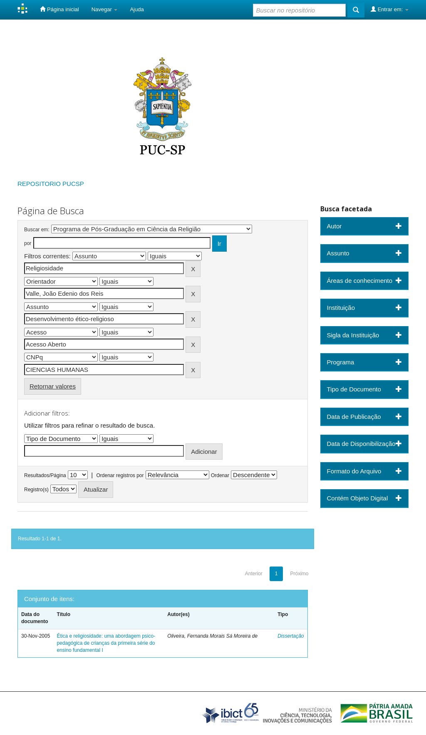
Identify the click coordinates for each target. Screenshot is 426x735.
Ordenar (220, 475)
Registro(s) (36, 489)
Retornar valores (53, 386)
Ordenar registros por (120, 475)
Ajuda (137, 9)
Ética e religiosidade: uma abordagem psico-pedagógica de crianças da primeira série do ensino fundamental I (106, 643)
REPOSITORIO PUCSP (50, 183)
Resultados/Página (45, 475)
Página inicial (59, 9)
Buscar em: (37, 230)
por (27, 243)
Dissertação (290, 636)
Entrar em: (390, 9)
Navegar (105, 9)
